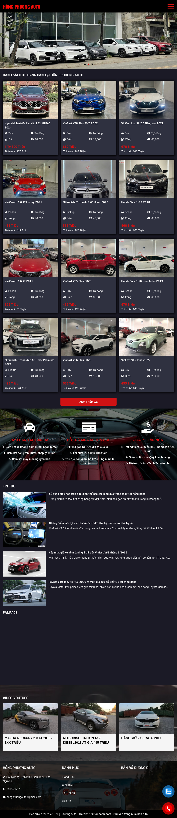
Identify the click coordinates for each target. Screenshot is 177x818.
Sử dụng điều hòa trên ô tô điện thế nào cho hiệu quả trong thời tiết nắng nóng (97, 493)
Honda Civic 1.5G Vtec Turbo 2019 (142, 281)
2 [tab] (88, 64)
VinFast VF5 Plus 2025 (77, 281)
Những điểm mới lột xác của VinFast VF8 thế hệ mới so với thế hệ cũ (91, 523)
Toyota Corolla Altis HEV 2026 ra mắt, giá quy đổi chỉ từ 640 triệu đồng (92, 581)
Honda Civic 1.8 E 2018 (135, 202)
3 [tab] (92, 64)
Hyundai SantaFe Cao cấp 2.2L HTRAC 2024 (27, 125)
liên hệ (66, 800)
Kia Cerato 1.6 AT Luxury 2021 (23, 202)
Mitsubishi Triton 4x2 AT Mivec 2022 (85, 202)
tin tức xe (68, 792)
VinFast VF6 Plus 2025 (77, 360)
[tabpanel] (88, 40)
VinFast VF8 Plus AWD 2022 (80, 123)
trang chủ (68, 776)
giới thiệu (68, 784)
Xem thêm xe (88, 401)
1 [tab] (85, 64)
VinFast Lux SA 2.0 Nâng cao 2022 (142, 123)
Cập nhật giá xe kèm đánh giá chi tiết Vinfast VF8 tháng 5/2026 (88, 552)
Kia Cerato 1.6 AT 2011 (19, 281)
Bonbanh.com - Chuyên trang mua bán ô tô (121, 814)
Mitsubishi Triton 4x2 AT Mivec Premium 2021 (29, 362)
